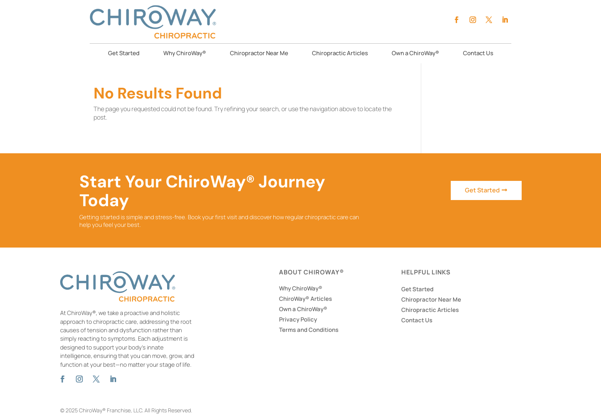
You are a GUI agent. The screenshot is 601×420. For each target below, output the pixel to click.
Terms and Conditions (308, 330)
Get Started (124, 54)
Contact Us (478, 54)
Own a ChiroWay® (415, 54)
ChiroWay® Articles (305, 299)
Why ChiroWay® (184, 54)
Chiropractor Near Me (259, 54)
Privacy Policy (298, 319)
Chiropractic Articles (340, 54)
